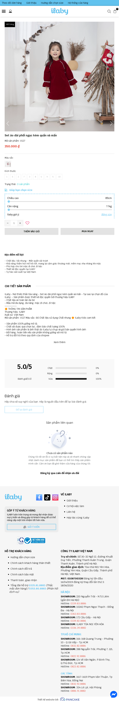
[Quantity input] (14, 223)
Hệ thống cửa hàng (78, 2)
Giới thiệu (31, 2)
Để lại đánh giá (24, 409)
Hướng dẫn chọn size (52, 2)
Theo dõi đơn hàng (12, 2)
